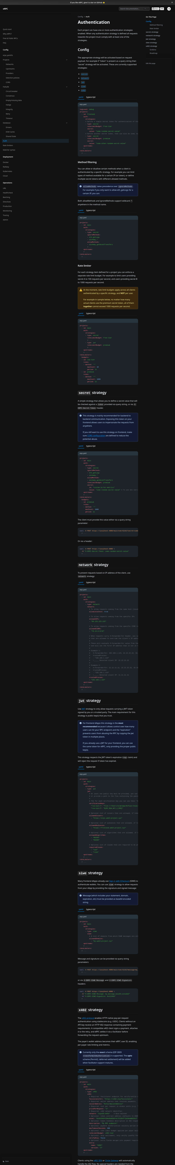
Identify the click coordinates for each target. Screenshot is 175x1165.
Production (7, 193)
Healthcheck (8, 180)
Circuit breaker (12, 78)
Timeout (9, 105)
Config (148, 21)
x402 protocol (47, 936)
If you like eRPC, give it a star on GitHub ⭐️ (87, 2)
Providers (9, 60)
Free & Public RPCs (10, 25)
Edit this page (150, 63)
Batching (6, 184)
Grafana (153, 49)
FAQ (4, 30)
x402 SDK (57, 1061)
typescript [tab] (50, 83)
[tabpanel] (87, 114)
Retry (8, 101)
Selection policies (12, 65)
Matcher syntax (9, 137)
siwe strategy (151, 42)
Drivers (9, 114)
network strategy (153, 35)
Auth (5, 128)
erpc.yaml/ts (8, 42)
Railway (6, 154)
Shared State (11, 124)
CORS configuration (105, 391)
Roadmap (153, 53)
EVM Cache (10, 119)
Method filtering (156, 25)
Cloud (5, 163)
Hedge (8, 92)
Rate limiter (154, 28)
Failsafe (15, 74)
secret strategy (152, 32)
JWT (42, 657)
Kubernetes (7, 158)
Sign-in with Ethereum (78, 812)
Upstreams (10, 56)
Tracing (6, 202)
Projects (15, 47)
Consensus (10, 83)
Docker (6, 149)
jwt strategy (151, 39)
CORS (8, 69)
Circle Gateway (71, 1061)
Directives (7, 189)
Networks (9, 51)
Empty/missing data (14, 87)
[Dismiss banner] (172, 2)
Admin (5, 207)
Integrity (9, 96)
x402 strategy (151, 46)
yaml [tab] (40, 83)
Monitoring (7, 198)
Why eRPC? (7, 21)
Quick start (7, 16)
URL (4, 175)
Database (15, 110)
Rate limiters (8, 133)
